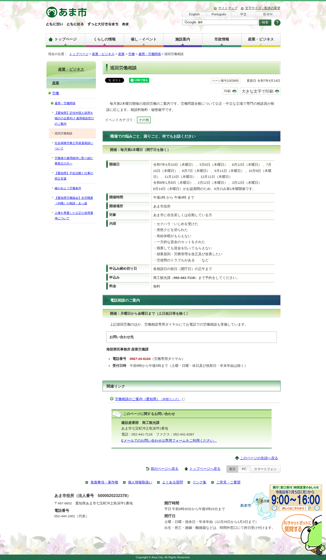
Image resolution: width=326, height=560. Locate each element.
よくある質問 (172, 482)
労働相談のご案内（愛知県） (150, 399)
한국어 (268, 14)
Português (219, 14)
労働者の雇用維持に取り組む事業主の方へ (74, 160)
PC (244, 469)
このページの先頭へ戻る (259, 458)
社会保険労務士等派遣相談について (74, 145)
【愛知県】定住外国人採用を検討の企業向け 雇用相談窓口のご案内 (74, 118)
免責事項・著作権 (104, 482)
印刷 (227, 91)
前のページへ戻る (164, 469)
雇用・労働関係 (149, 54)
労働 (131, 54)
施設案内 (182, 39)
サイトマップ (228, 8)
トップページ (65, 39)
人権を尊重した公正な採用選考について (74, 215)
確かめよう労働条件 (68, 188)
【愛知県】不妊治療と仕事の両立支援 (74, 175)
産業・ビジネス (261, 39)
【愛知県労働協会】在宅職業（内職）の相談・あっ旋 (74, 200)
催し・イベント (144, 39)
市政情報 (221, 39)
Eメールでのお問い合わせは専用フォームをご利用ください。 (169, 440)
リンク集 (199, 482)
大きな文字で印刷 (257, 91)
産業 (121, 54)
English (194, 14)
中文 (243, 14)
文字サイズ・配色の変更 (263, 8)
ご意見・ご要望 (228, 482)
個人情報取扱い (140, 482)
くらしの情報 (104, 39)
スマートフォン (265, 469)
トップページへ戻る (204, 469)
